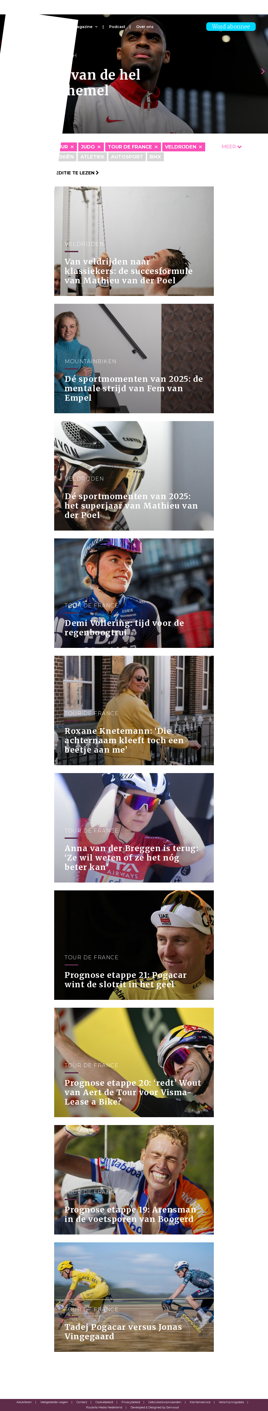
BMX (155, 157)
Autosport (127, 157)
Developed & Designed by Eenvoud (155, 1407)
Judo (88, 147)
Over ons (145, 26)
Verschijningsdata (231, 1402)
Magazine (83, 26)
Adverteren (24, 1402)
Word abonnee (231, 26)
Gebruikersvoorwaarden (164, 1402)
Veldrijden (180, 147)
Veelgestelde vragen (54, 1402)
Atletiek (92, 157)
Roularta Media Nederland (104, 1407)
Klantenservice (200, 1402)
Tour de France (130, 147)
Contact (81, 1402)
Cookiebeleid (104, 1402)
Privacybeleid (130, 1402)
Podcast (117, 26)
